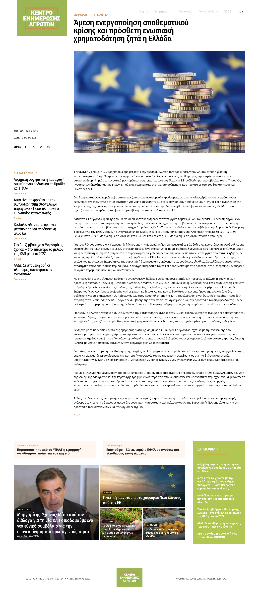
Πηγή (77, 415)
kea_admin (32, 130)
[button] (241, 11)
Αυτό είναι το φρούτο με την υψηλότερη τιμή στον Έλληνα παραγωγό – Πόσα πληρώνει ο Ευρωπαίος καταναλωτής (36, 206)
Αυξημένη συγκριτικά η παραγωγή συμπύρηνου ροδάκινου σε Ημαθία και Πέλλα (39, 184)
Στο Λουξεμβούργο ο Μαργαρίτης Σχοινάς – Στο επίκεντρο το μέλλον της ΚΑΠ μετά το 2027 (38, 249)
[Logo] (129, 577)
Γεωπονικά (108, 521)
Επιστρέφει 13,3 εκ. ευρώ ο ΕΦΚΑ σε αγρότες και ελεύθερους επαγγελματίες (142, 451)
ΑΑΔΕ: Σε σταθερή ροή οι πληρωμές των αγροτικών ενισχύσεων (33, 270)
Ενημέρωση (20, 193)
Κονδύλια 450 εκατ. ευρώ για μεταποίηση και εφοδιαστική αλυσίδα (35, 229)
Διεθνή (18, 218)
